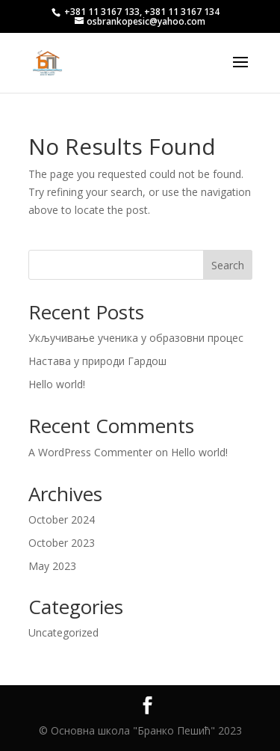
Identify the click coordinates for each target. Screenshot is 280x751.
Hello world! (56, 384)
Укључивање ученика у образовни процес (135, 338)
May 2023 (52, 566)
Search (227, 265)
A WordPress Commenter (90, 452)
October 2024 (61, 519)
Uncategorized (63, 632)
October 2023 (61, 543)
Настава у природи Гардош (97, 361)
